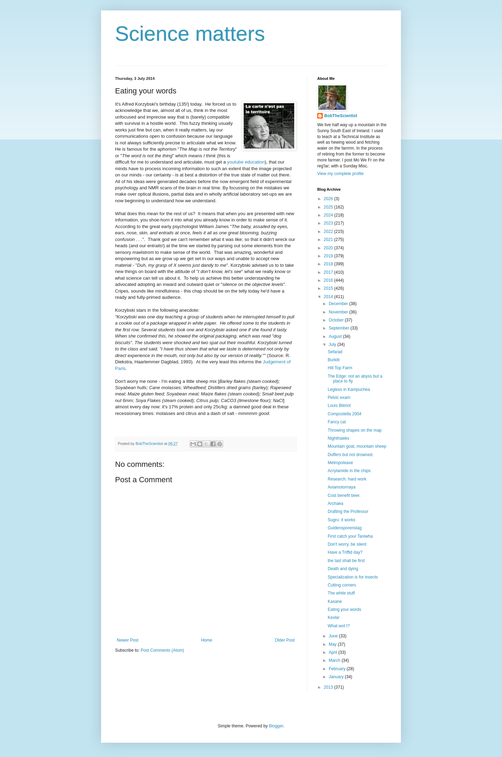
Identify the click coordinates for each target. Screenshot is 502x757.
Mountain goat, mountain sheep (357, 446)
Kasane (335, 601)
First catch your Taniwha (350, 536)
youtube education (246, 162)
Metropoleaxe (340, 462)
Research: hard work (347, 479)
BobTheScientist (340, 115)
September (339, 328)
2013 (329, 687)
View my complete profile (340, 173)
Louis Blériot (339, 405)
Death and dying (343, 568)
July (333, 344)
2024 (329, 215)
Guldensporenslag (345, 527)
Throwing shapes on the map (355, 430)
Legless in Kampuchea (349, 389)
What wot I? (339, 625)
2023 (329, 223)
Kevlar (334, 617)
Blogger (276, 726)
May (333, 644)
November (339, 312)
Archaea (335, 503)
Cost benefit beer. (344, 495)
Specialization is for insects (353, 577)
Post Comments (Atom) (162, 650)
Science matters (190, 33)
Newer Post (127, 640)
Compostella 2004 (345, 413)
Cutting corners (342, 585)
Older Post (285, 640)
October (337, 320)
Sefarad (335, 351)
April (333, 652)
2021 (329, 239)
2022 (329, 231)
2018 (329, 264)
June (334, 636)
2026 (329, 198)
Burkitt (334, 359)
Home (206, 640)
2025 (329, 207)
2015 (329, 288)
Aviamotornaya (342, 487)
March (335, 660)
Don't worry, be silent (347, 544)
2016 (329, 280)
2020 (329, 247)
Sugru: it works (341, 519)
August (336, 336)
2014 (329, 296)
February (338, 668)
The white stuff (341, 593)
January (337, 676)
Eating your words (344, 609)
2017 (329, 272)
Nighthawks (338, 438)
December (339, 303)
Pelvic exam (339, 397)
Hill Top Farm (340, 367)
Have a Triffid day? (345, 552)
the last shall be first (346, 560)
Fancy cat (337, 421)
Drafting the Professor (348, 511)
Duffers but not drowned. (350, 454)
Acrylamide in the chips (349, 470)
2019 (329, 255)
